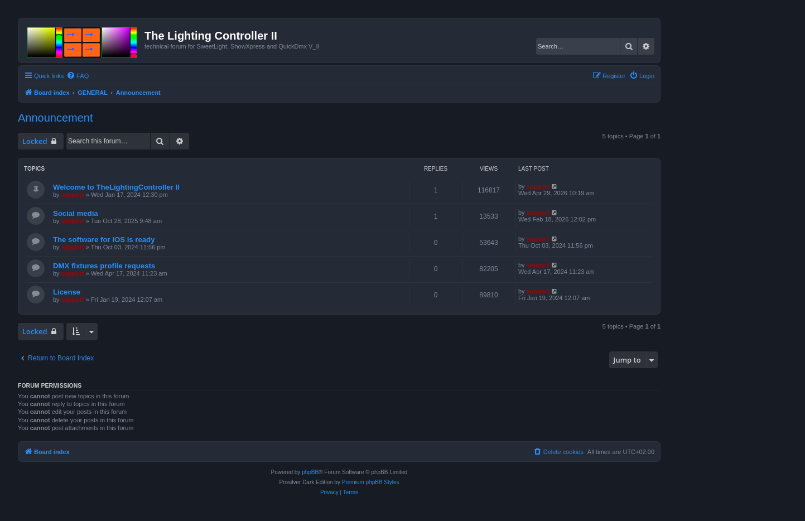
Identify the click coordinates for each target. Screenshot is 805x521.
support (72, 194)
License (66, 292)
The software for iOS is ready (104, 239)
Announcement (55, 118)
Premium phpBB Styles (370, 482)
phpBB (310, 472)
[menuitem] (77, 76)
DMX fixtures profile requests (104, 266)
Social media (75, 213)
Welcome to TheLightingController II (116, 187)
